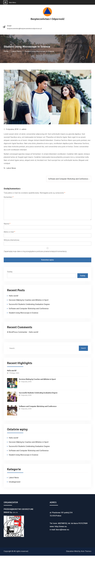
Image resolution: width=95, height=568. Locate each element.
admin (24, 129)
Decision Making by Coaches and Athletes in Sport (28, 300)
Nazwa (7, 224)
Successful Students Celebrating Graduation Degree (29, 304)
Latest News (11, 168)
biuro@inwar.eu (62, 530)
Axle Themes (86, 551)
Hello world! (13, 296)
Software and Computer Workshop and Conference (68, 179)
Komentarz (8, 197)
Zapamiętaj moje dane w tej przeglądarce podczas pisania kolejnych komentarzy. (35, 251)
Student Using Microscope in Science (23, 313)
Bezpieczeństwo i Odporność (47, 19)
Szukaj (9, 272)
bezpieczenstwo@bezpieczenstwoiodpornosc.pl (24, 28)
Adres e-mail (9, 232)
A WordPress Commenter (17, 332)
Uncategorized (14, 482)
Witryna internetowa (11, 240)
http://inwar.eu (61, 526)
